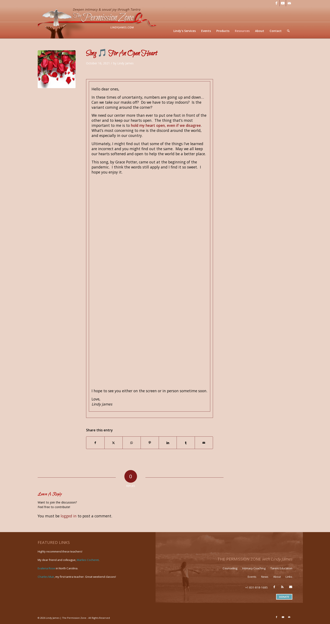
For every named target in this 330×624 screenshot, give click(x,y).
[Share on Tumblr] (186, 443)
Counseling (230, 568)
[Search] (288, 31)
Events (252, 577)
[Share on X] (113, 443)
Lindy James (125, 63)
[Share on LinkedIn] (168, 443)
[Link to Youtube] (283, 3)
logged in (69, 515)
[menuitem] (185, 31)
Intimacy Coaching (254, 568)
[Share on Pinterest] (150, 443)
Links (289, 577)
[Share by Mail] (204, 443)
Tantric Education (281, 568)
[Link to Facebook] (276, 3)
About (277, 577)
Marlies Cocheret (88, 560)
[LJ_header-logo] (98, 22)
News (264, 577)
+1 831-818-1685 (256, 587)
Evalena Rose (46, 568)
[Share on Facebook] (95, 443)
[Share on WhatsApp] (132, 443)
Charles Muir (46, 577)
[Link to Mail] (289, 3)
